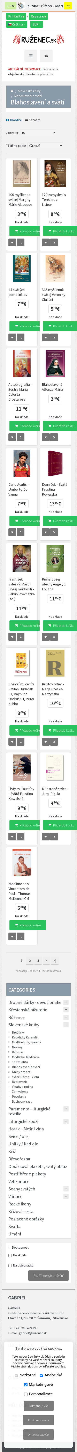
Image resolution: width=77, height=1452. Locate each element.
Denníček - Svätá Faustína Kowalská (54, 489)
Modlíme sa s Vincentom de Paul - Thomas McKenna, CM (19, 891)
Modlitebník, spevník (26, 1042)
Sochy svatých (21, 1189)
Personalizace (38, 1393)
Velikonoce (18, 1181)
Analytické (51, 1374)
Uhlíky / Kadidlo (23, 1144)
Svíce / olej (18, 1136)
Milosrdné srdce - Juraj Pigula (55, 791)
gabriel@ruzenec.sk (33, 1333)
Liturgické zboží (23, 1121)
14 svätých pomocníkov (17, 292)
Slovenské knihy (29, 91)
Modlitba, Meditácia (26, 1057)
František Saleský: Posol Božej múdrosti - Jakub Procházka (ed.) (21, 589)
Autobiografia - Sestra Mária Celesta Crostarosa (20, 392)
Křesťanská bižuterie (27, 1010)
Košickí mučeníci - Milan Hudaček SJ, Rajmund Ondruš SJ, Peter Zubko (21, 694)
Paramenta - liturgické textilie (29, 1111)
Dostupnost (20, 1247)
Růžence (16, 1017)
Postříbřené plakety (27, 1174)
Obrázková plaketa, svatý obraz (37, 1166)
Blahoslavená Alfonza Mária (52, 387)
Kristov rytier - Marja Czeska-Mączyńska (53, 689)
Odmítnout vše (38, 1406)
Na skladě (19, 1255)
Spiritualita (20, 1062)
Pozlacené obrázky (26, 1219)
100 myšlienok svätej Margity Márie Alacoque (20, 199)
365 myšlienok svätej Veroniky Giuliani (53, 294)
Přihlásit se (16, 16)
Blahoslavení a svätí (28, 96)
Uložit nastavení (38, 1420)
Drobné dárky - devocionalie (34, 1002)
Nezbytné (25, 1374)
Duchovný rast (22, 1101)
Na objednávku (23, 1265)
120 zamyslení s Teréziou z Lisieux (54, 199)
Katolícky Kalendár (25, 1037)
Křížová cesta (20, 1211)
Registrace (38, 16)
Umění (14, 1234)
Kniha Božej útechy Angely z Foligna (54, 584)
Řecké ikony (19, 1204)
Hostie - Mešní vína (26, 1129)
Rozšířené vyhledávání (48, 1276)
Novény (17, 1047)
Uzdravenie (20, 1082)
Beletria (17, 1052)
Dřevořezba (19, 1159)
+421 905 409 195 (25, 1328)
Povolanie (19, 1096)
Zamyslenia (20, 1091)
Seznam (32, 120)
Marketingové (38, 1384)
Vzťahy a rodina (22, 1087)
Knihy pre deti (21, 1072)
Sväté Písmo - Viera (25, 1077)
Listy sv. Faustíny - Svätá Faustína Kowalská (21, 793)
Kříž (12, 1151)
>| (54, 960)
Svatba (15, 1226)
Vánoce (15, 1196)
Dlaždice (14, 120)
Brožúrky (18, 1032)
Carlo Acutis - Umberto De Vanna (18, 489)
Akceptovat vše (38, 1434)
